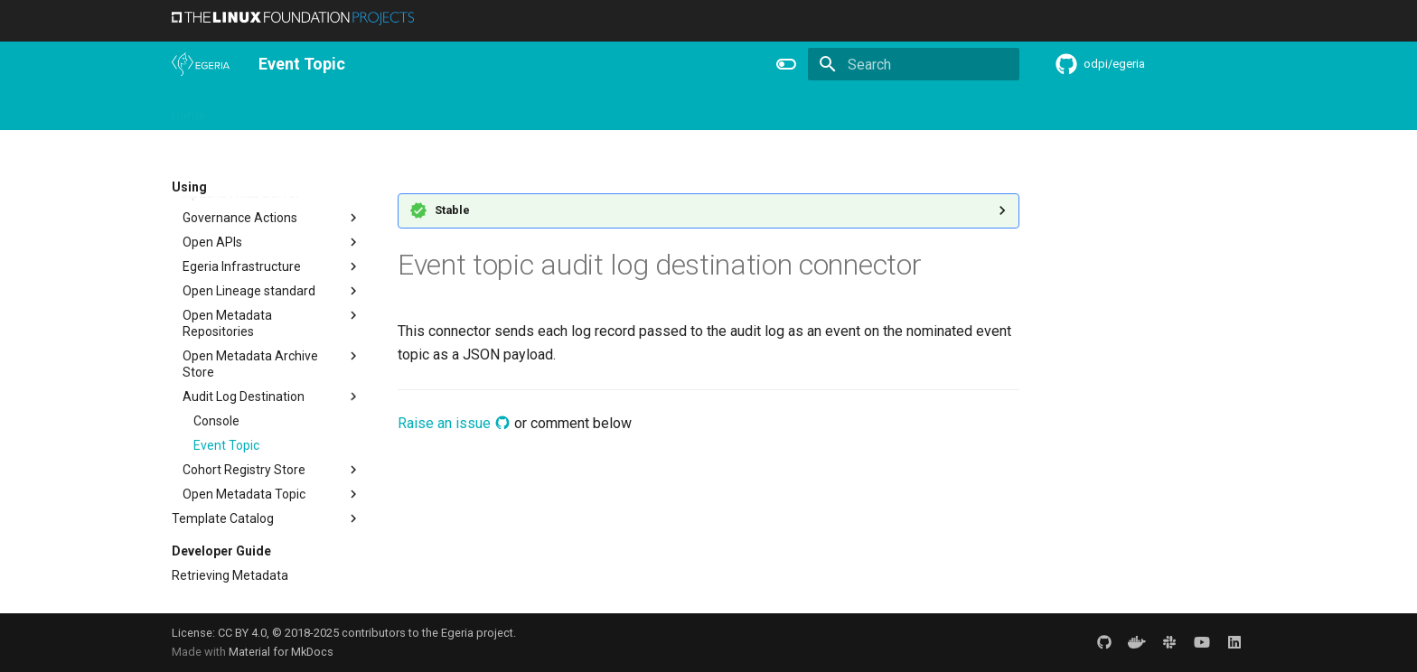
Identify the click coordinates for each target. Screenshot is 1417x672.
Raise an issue (454, 423)
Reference (692, 109)
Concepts (772, 109)
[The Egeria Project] (200, 64)
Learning (381, 109)
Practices (847, 109)
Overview (254, 109)
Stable (452, 210)
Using (318, 109)
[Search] (913, 64)
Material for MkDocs (281, 651)
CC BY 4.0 (242, 632)
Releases (542, 109)
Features (615, 109)
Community (460, 109)
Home (189, 109)
